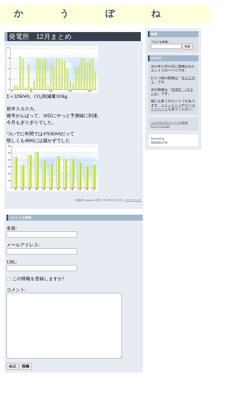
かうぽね (105, 13)
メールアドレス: (23, 244)
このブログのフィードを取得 (169, 122)
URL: (12, 261)
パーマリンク (132, 200)
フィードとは (160, 126)
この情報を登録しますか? (35, 278)
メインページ (171, 105)
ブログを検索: (160, 41)
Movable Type (159, 141)
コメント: (16, 289)
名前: (12, 228)
